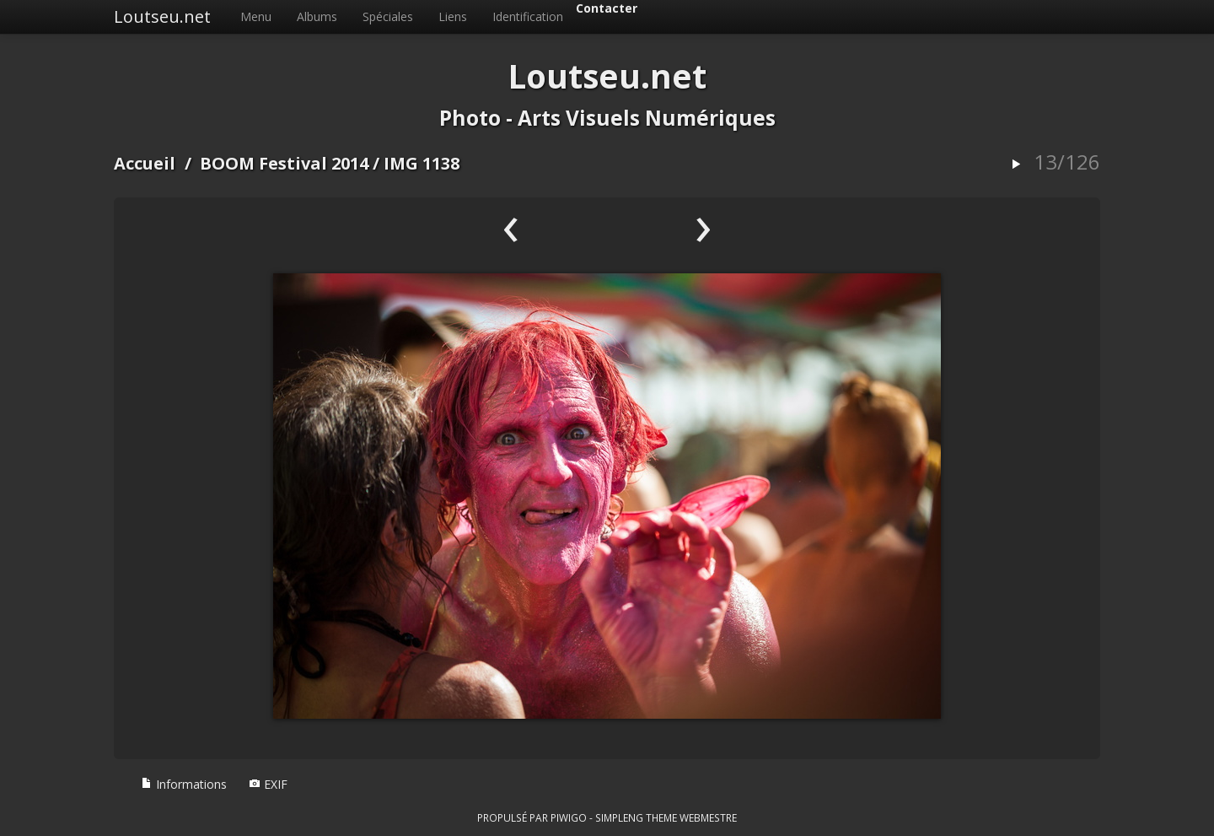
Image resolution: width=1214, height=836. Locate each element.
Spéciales (388, 16)
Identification (527, 16)
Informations (184, 784)
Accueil (144, 163)
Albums (317, 16)
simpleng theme (636, 817)
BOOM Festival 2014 (284, 163)
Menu (255, 16)
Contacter (606, 8)
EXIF (268, 784)
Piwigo (569, 817)
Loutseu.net (162, 16)
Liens (452, 16)
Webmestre (708, 817)
